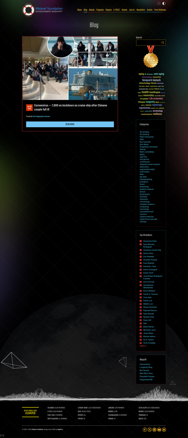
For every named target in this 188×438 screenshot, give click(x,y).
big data (143, 177)
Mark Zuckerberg (147, 152)
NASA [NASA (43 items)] (157, 102)
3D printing (144, 132)
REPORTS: (81, 415)
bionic (142, 184)
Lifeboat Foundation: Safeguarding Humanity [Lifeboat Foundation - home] (42, 10)
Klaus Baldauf (149, 291)
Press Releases (160, 10)
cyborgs (143, 221)
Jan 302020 (29, 108)
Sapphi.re (60, 429)
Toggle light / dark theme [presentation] (163, 3)
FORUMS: (111, 418)
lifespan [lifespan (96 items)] (141, 102)
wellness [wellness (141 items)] (157, 114)
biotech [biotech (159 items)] (157, 80)
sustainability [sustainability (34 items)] (148, 111)
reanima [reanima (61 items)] (148, 105)
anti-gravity (144, 159)
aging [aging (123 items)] (141, 74)
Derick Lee (147, 301)
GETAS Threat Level (30, 412)
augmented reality (147, 169)
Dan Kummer (148, 282)
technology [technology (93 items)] (158, 111)
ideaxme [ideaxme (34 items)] (140, 96)
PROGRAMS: (142, 415)
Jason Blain (148, 333)
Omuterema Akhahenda (148, 286)
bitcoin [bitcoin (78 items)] (153, 83)
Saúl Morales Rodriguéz (148, 245)
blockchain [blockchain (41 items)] (160, 83)
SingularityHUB (146, 379)
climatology (145, 202)
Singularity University (149, 147)
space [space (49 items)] (142, 111)
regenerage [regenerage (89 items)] (157, 105)
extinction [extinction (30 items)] (151, 89)
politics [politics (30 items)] (143, 105)
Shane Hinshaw (150, 307)
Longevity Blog (146, 367)
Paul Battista (148, 263)
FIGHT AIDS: (51, 415)
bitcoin (142, 192)
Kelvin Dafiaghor (150, 269)
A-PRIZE (117, 10)
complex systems (147, 204)
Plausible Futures (147, 376)
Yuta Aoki (147, 297)
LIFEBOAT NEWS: (83, 407)
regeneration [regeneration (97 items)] (144, 108)
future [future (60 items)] (156, 89)
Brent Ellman (148, 327)
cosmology (144, 209)
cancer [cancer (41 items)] (147, 86)
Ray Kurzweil (145, 142)
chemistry (144, 199)
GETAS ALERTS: (143, 407)
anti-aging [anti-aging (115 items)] (159, 74)
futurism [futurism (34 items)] (161, 89)
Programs (100, 10)
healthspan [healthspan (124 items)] (154, 92)
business (143, 197)
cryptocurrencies (147, 217)
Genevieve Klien (150, 241)
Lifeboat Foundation (37, 429)
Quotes (149, 10)
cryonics (143, 214)
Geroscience (145, 364)
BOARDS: (141, 411)
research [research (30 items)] (153, 108)
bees (142, 174)
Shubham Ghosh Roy (152, 250)
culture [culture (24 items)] (159, 86)
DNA (142, 139)
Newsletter (141, 10)
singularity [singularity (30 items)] (161, 108)
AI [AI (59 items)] (145, 74)
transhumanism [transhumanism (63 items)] (147, 114)
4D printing (144, 134)
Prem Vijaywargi (38, 116)
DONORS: (111, 411)
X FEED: (49, 411)
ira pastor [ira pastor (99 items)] (144, 98)
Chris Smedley (149, 343)
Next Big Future (146, 373)
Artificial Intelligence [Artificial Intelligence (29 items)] (147, 77)
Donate (124, 10)
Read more (70, 124)
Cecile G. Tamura (150, 294)
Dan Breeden (148, 256)
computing (144, 207)
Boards (91, 10)
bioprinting (144, 187)
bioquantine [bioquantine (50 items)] (157, 77)
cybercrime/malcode (148, 219)
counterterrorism (147, 211)
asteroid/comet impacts (150, 164)
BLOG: (79, 411)
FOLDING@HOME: (113, 415)
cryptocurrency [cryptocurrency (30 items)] (153, 86)
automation (145, 172)
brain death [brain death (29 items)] (142, 86)
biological (144, 182)
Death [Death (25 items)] (162, 86)
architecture (145, 162)
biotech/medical (146, 189)
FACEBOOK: (50, 407)
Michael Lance (149, 330)
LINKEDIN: (111, 407)
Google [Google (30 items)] (139, 93)
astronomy (144, 167)
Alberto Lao (148, 304)
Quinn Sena (148, 253)
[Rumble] (164, 430)
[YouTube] (159, 430)
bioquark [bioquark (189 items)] (147, 80)
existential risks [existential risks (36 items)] (143, 89)
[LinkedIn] (154, 430)
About (79, 10)
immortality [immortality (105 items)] (148, 95)
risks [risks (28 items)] (157, 108)
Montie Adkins (149, 336)
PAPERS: (80, 418)
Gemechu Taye (149, 266)
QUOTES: (141, 418)
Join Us (132, 10)
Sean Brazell (148, 314)
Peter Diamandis (147, 137)
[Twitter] (150, 430)
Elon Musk (144, 144)
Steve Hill (147, 320)
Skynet (142, 149)
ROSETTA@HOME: (53, 418)
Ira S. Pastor (148, 340)
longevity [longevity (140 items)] (150, 102)
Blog (85, 10)
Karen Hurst (148, 273)
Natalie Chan (148, 317)
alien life (143, 157)
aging (142, 154)
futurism (47, 116)
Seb (145, 323)
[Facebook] (145, 430)
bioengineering (146, 179)
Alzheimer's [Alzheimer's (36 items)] (150, 74)
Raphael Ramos (150, 310)
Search (163, 42)
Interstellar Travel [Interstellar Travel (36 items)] (160, 96)
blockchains (145, 194)
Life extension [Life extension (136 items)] (156, 98)
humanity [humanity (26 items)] (163, 93)
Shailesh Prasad (150, 260)
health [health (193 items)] (145, 92)
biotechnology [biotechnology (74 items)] (144, 83)
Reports (109, 10)
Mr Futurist (144, 370)
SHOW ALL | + (143, 346)
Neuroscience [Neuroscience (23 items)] (162, 102)
